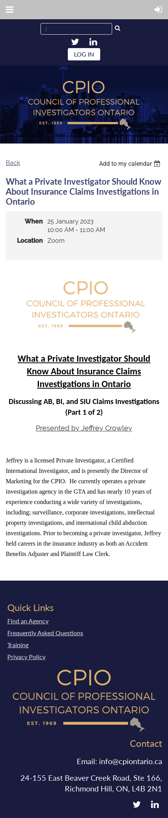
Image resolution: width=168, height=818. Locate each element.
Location (30, 240)
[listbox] (130, 164)
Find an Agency (28, 620)
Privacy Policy (26, 656)
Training (18, 644)
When (34, 221)
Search (118, 29)
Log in (84, 54)
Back (13, 163)
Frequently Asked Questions (45, 632)
